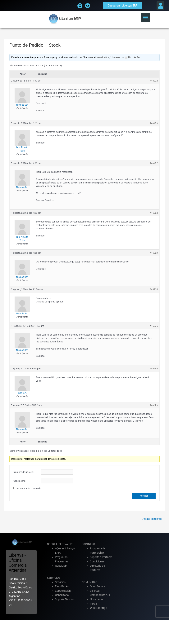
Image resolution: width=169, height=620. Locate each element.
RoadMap (61, 565)
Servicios (60, 582)
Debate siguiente (153, 518)
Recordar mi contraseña (28, 488)
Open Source (97, 586)
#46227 (154, 163)
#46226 (154, 123)
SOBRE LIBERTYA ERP (60, 544)
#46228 (154, 213)
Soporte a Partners (101, 557)
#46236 (154, 326)
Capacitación (63, 590)
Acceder (144, 496)
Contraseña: (19, 481)
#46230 (154, 289)
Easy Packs (62, 586)
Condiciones (97, 561)
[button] (160, 5)
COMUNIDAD (89, 582)
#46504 (154, 368)
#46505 (154, 405)
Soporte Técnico (64, 599)
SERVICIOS (53, 577)
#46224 (154, 80)
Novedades (96, 599)
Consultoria (62, 594)
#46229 (154, 253)
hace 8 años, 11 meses (108, 57)
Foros (93, 603)
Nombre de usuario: (23, 472)
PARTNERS (88, 544)
